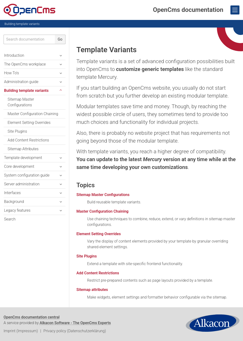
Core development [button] (19, 166)
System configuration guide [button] (26, 175)
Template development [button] (23, 157)
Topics (85, 185)
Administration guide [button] (21, 81)
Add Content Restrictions (97, 273)
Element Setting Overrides (98, 234)
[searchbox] (29, 39)
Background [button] (14, 201)
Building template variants (22, 24)
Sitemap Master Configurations (103, 194)
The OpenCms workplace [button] (25, 64)
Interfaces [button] (12, 193)
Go (60, 39)
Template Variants (106, 49)
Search (10, 219)
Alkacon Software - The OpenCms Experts (75, 323)
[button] (60, 90)
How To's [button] (11, 73)
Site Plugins (86, 256)
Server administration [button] (21, 184)
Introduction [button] (14, 55)
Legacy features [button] (17, 210)
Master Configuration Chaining (102, 211)
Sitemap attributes (92, 289)
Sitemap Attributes (23, 149)
